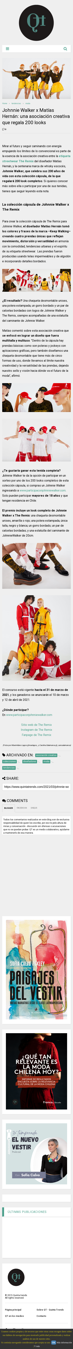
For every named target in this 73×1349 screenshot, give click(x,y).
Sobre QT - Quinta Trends (50, 1310)
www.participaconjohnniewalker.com (43, 490)
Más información (64, 1342)
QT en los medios (14, 1316)
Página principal (13, 1310)
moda (27, 103)
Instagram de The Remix (36, 730)
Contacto (41, 1316)
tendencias (16, 103)
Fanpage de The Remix (36, 735)
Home (4, 103)
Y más (37, 1346)
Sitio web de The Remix (36, 725)
